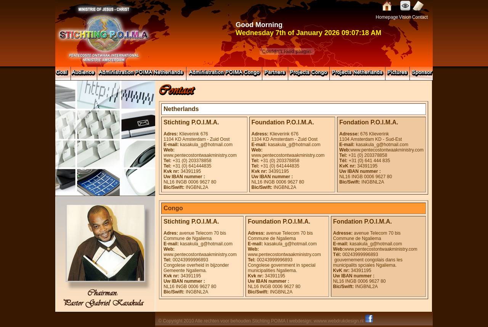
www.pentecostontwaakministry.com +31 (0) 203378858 (381, 152)
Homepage (387, 17)
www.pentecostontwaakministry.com (200, 155)
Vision (405, 17)
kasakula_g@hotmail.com (206, 144)
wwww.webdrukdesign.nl (339, 321)
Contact (420, 17)
